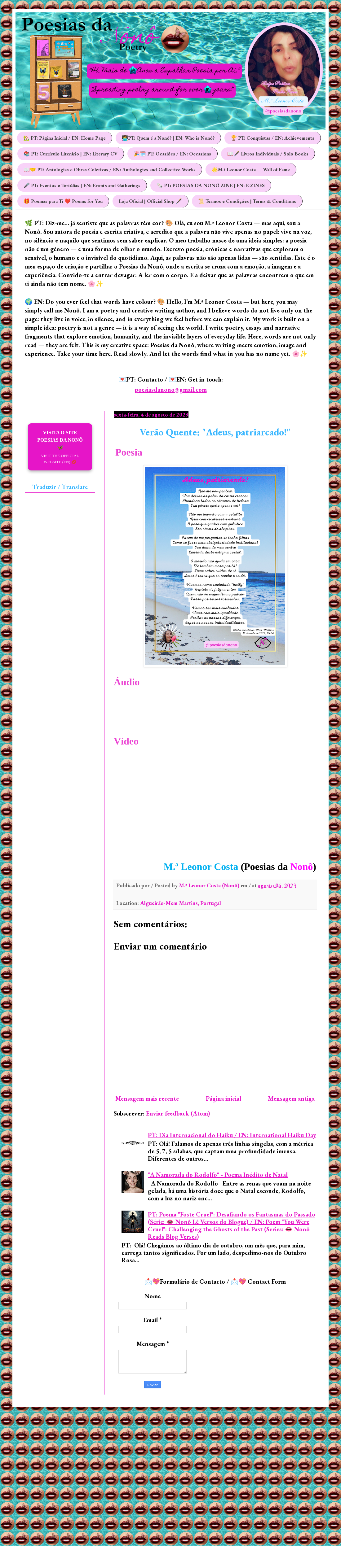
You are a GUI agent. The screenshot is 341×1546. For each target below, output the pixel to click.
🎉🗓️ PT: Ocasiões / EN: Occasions (172, 154)
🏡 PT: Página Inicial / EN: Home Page (64, 138)
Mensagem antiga (291, 1098)
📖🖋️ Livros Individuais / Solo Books (267, 154)
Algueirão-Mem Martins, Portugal (180, 902)
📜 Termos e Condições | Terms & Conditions (247, 201)
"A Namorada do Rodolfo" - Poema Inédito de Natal (218, 1175)
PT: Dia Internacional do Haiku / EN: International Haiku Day (232, 1135)
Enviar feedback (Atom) (178, 1113)
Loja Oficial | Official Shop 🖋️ (150, 201)
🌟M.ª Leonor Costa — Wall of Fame (251, 169)
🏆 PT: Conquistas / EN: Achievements (272, 138)
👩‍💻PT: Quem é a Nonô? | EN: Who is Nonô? (168, 138)
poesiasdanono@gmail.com (171, 390)
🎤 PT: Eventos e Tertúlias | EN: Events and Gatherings (82, 185)
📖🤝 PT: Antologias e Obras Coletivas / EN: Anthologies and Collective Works (110, 169)
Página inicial (223, 1098)
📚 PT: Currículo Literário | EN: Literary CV (70, 154)
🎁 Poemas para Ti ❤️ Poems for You (63, 201)
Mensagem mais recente (147, 1098)
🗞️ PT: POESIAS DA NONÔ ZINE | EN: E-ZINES (211, 185)
